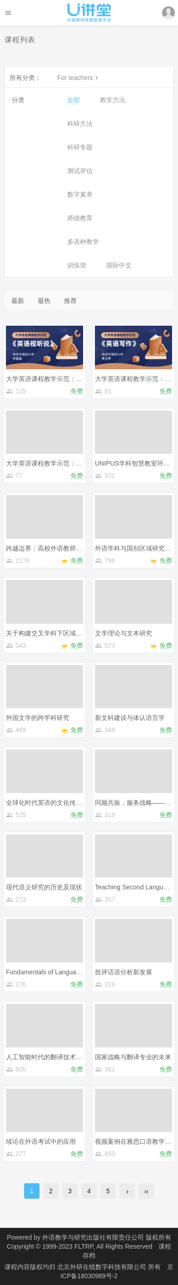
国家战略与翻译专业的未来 (133, 1057)
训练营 (76, 265)
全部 (73, 100)
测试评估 (80, 170)
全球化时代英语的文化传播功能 (50, 802)
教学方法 (112, 100)
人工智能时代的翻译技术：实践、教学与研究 (69, 1057)
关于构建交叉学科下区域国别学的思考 (60, 633)
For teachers (78, 77)
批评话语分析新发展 (123, 972)
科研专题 (80, 147)
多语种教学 (83, 241)
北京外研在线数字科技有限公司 (102, 1266)
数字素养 (80, 194)
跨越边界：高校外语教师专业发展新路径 (63, 548)
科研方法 (80, 123)
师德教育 (80, 218)
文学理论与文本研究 (123, 633)
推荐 (70, 300)
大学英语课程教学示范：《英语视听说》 (63, 378)
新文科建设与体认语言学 (130, 717)
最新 (17, 300)
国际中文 (119, 265)
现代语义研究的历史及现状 (44, 887)
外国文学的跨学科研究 (37, 717)
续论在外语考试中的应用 (41, 1141)
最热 (44, 300)
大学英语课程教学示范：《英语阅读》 (60, 463)
